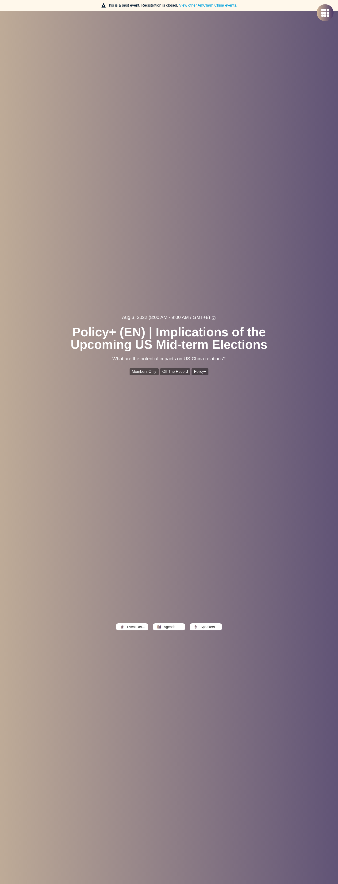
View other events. (208, 5)
